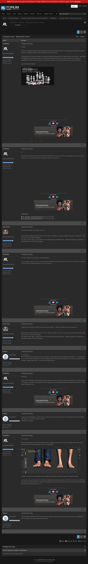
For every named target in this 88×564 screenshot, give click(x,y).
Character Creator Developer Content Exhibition (34, 18)
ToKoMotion (53, 18)
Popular (20, 13)
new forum (77, 1)
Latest (14, 13)
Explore (9, 13)
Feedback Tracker (48, 13)
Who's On (39, 13)
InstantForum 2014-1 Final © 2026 (46, 559)
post (52, 442)
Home (3, 13)
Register (85, 6)
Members (32, 13)
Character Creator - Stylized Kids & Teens (70, 18)
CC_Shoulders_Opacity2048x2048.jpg (32, 218)
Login (80, 6)
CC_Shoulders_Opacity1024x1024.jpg (32, 216)
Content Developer (13, 18)
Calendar (26, 13)
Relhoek (5, 351)
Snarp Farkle (6, 227)
